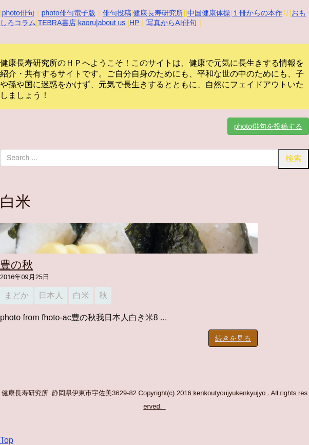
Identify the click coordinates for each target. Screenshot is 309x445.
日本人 (50, 295)
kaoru (87, 22)
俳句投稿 (117, 13)
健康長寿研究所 (158, 13)
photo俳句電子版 (68, 13)
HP (134, 22)
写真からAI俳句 (171, 22)
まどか (16, 295)
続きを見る (233, 338)
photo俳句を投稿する (268, 126)
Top (6, 440)
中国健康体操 (208, 13)
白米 (81, 295)
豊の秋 (16, 264)
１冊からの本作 (257, 13)
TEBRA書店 (57, 22)
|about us (110, 22)
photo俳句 (18, 13)
